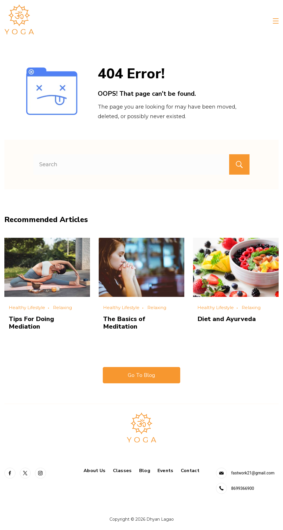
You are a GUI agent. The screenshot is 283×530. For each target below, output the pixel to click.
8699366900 (242, 488)
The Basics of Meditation (124, 323)
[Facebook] (9, 473)
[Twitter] (25, 473)
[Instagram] (40, 473)
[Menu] (276, 21)
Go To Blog (141, 375)
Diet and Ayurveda (226, 319)
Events (166, 471)
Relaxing (62, 307)
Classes (122, 471)
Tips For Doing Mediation (31, 323)
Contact (190, 471)
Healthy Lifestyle (27, 307)
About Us (94, 471)
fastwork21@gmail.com (253, 473)
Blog (144, 471)
